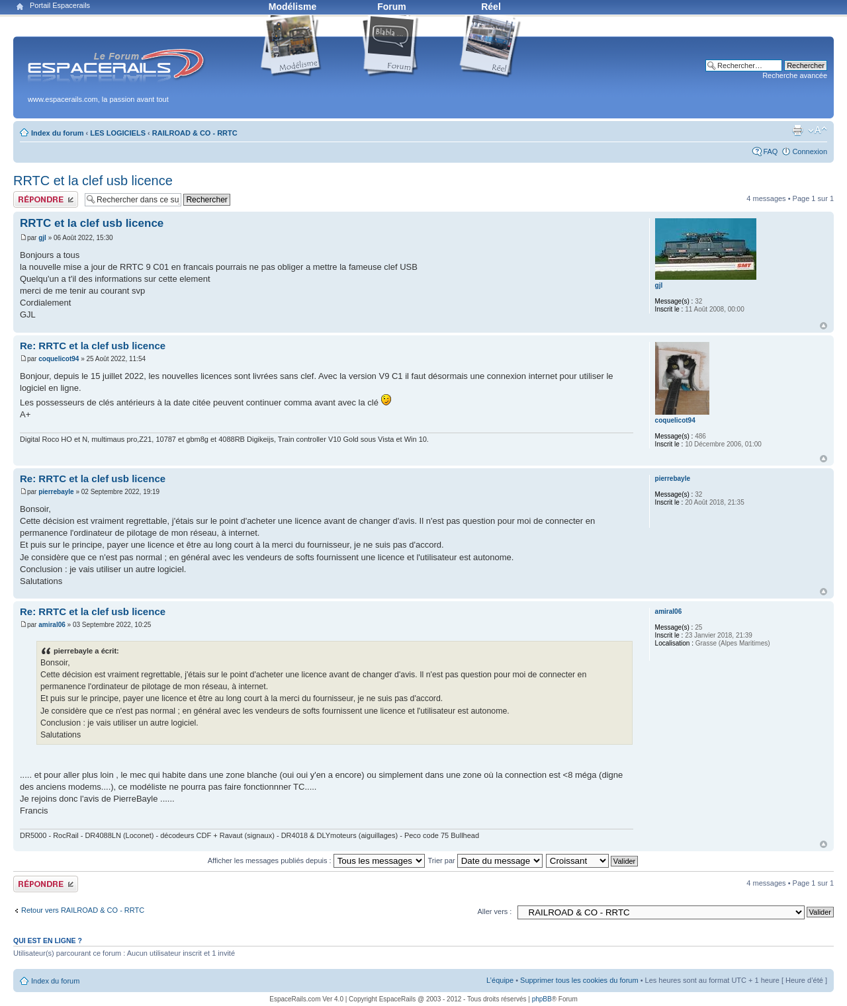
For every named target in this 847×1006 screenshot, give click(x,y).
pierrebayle (55, 491)
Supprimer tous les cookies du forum (579, 980)
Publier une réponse (45, 199)
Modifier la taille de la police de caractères (817, 130)
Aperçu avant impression (797, 130)
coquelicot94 (58, 358)
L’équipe (499, 980)
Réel (491, 6)
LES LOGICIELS (118, 133)
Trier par (485, 860)
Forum (391, 6)
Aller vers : (494, 911)
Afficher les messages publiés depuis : (316, 860)
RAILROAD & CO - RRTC (195, 133)
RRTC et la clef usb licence (93, 180)
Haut (823, 325)
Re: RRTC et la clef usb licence (92, 345)
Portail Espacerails (60, 5)
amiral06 (52, 624)
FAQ (770, 151)
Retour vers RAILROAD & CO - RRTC (82, 910)
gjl (42, 237)
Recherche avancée (794, 75)
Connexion (809, 151)
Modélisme (292, 6)
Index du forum (57, 133)
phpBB (542, 999)
